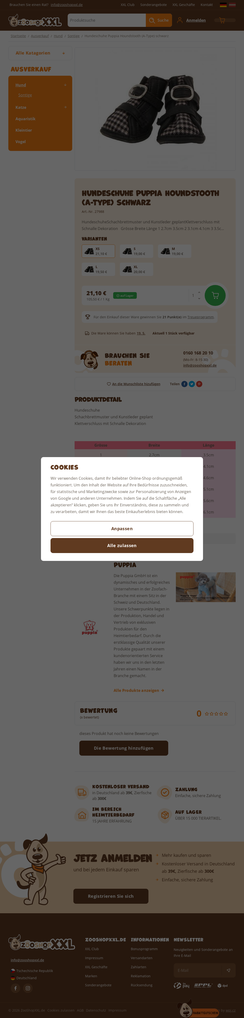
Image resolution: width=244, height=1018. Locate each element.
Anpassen (122, 528)
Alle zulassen (122, 545)
